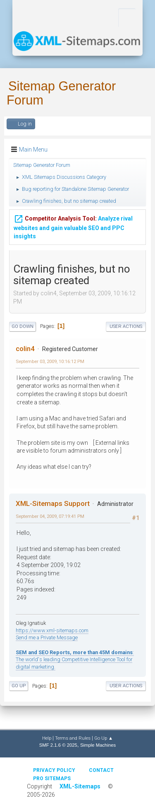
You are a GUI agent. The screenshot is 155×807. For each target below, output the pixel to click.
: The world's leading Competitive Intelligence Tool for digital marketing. (75, 659)
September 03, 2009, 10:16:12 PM (50, 361)
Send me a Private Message (47, 637)
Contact (101, 770)
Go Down (22, 326)
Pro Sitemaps (52, 778)
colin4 (25, 348)
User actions (126, 326)
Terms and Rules (73, 738)
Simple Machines (98, 745)
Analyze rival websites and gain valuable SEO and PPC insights (73, 221)
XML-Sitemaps (80, 786)
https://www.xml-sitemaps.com (52, 630)
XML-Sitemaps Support (53, 503)
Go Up (19, 685)
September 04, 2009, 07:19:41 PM (50, 516)
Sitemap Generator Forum (61, 93)
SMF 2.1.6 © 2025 (58, 745)
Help (46, 738)
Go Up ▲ (103, 738)
